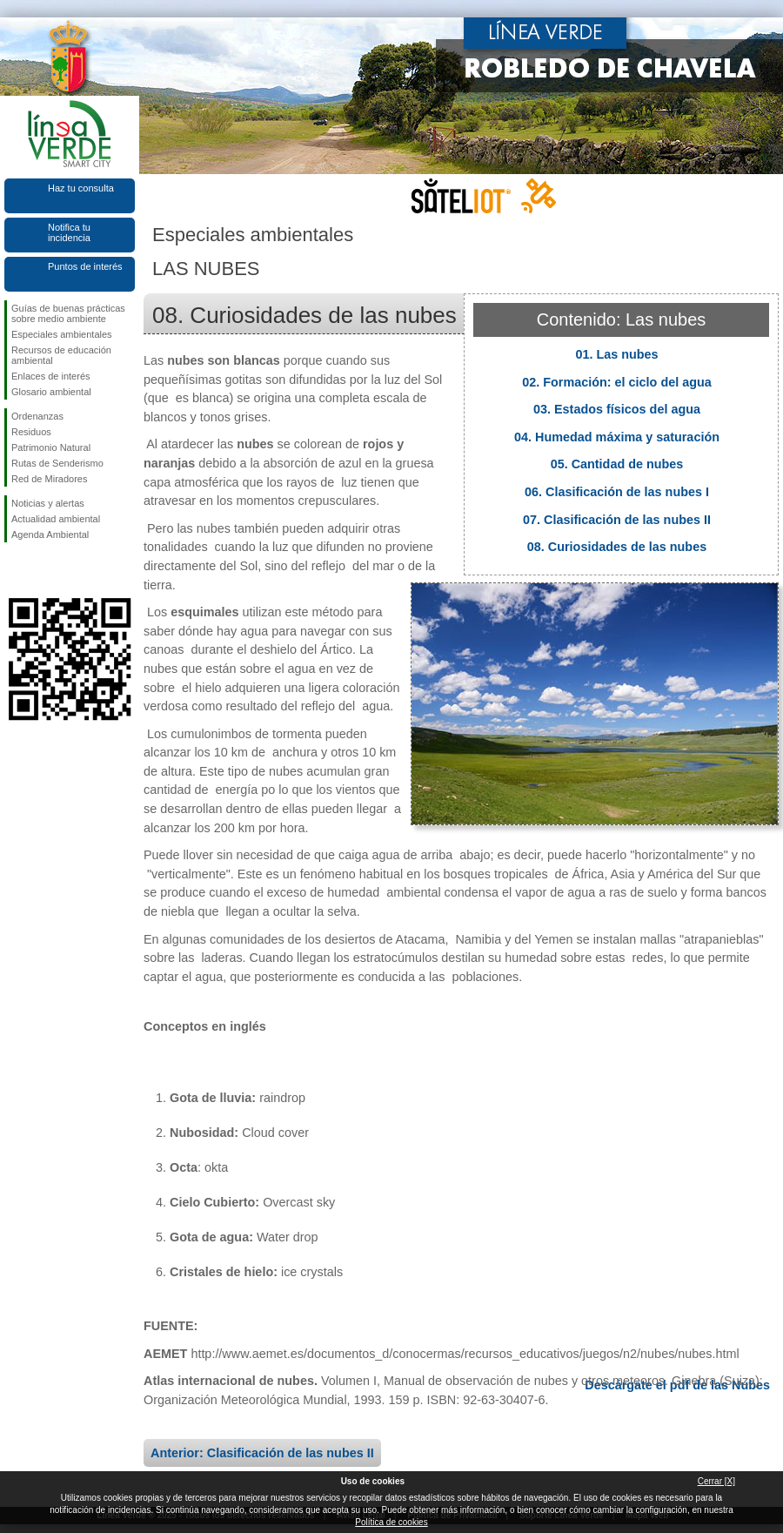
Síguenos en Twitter (43, 570)
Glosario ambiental (51, 392)
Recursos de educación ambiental (61, 355)
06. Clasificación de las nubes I (617, 492)
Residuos (31, 432)
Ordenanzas (37, 416)
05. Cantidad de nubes (617, 464)
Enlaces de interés (50, 376)
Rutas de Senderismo (57, 463)
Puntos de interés (85, 266)
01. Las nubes (616, 354)
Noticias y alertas (47, 503)
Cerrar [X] (716, 1481)
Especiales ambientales (61, 334)
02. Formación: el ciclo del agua (617, 382)
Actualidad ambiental (55, 519)
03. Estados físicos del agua (616, 409)
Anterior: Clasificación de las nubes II (262, 1453)
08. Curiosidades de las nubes (616, 547)
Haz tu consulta (81, 188)
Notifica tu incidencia (69, 232)
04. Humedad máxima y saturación (616, 437)
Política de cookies (391, 1522)
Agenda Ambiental (50, 534)
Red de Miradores (49, 479)
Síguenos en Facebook (14, 570)
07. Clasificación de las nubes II (617, 520)
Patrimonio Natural (50, 447)
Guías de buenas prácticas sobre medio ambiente (68, 313)
